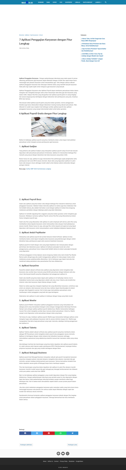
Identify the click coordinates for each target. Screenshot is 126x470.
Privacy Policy (63, 461)
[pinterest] (49, 433)
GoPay (55, 2)
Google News (79, 461)
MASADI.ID (65, 467)
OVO (61, 2)
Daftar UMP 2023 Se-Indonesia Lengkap (38, 169)
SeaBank (41, 2)
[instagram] (67, 453)
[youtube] (63, 453)
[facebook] (25, 433)
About (44, 461)
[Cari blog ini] (106, 2)
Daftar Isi (50, 461)
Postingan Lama (72, 444)
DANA (48, 2)
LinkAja (77, 2)
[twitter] (37, 433)
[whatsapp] (60, 433)
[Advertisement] (63, 19)
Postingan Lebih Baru (26, 444)
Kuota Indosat (87, 2)
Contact (56, 461)
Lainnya (97, 2)
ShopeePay (68, 2)
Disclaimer (71, 461)
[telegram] (72, 433)
